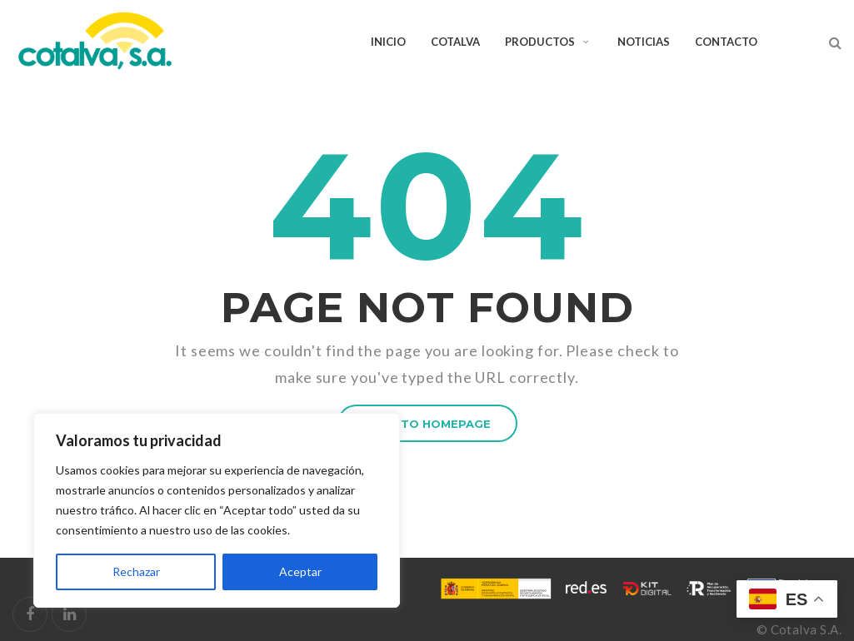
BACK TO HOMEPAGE (427, 423)
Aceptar (300, 571)
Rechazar (136, 571)
